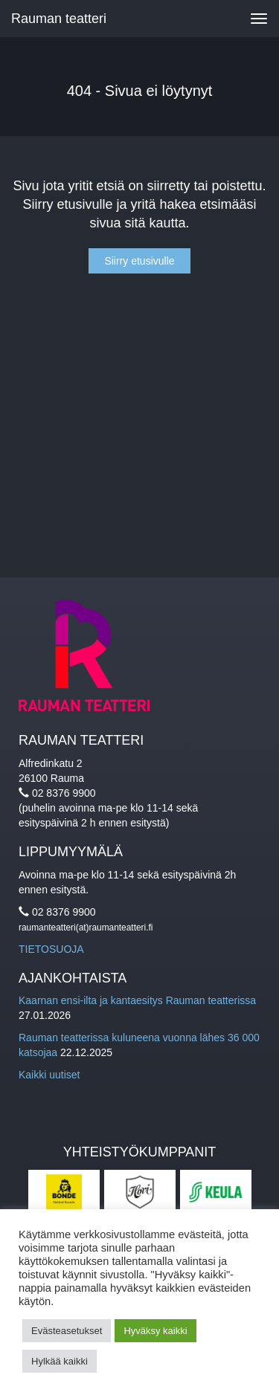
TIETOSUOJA (51, 949)
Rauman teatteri (58, 18)
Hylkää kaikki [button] (59, 1361)
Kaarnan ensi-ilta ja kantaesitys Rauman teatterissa (137, 1000)
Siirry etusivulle (139, 261)
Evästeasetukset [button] (66, 1330)
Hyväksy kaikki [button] (155, 1330)
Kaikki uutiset (49, 1075)
